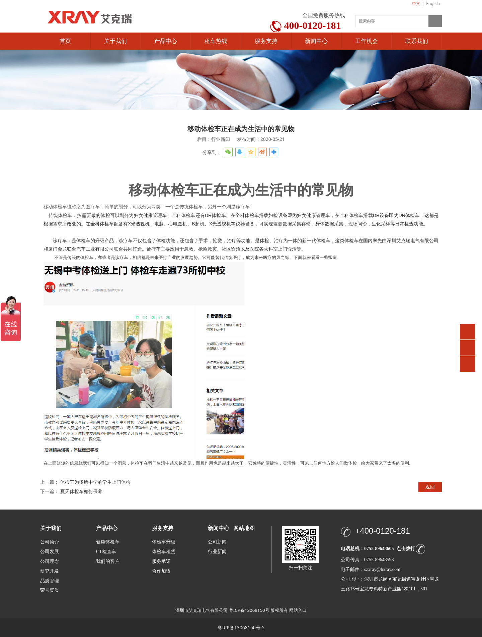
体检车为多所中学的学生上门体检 (95, 482)
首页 (65, 41)
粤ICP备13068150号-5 (241, 627)
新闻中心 (316, 41)
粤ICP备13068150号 (249, 610)
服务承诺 (161, 561)
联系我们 (416, 41)
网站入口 (298, 610)
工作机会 (366, 41)
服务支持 (266, 41)
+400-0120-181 (382, 530)
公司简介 (49, 541)
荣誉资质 (49, 590)
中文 (416, 3)
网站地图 (244, 528)
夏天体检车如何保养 (81, 491)
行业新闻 (217, 551)
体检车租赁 (163, 551)
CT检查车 (106, 551)
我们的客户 (107, 561)
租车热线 (216, 41)
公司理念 (49, 561)
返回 (430, 486)
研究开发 (49, 571)
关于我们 (115, 41)
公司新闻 (217, 541)
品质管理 (49, 580)
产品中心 (165, 41)
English (433, 3)
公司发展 (49, 551)
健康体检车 (107, 541)
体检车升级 (163, 541)
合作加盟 (161, 571)
